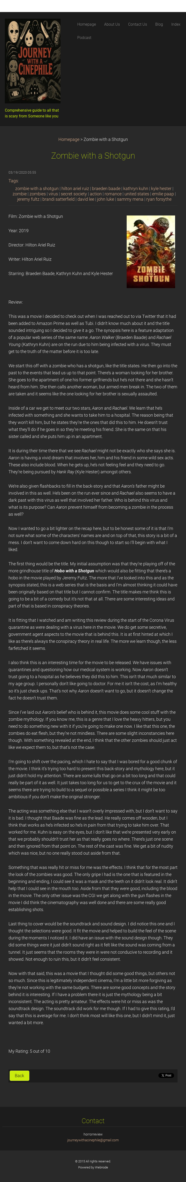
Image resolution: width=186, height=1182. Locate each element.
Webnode (101, 1167)
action (96, 194)
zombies (38, 194)
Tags (13, 180)
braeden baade (106, 188)
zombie (20, 194)
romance (113, 194)
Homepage (68, 139)
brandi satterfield (58, 199)
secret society (74, 194)
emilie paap (163, 194)
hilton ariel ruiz (75, 188)
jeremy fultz (28, 199)
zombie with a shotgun (37, 188)
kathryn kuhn (135, 188)
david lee (86, 199)
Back (19, 1075)
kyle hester (161, 188)
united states (136, 194)
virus (53, 194)
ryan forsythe (158, 199)
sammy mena (130, 199)
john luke (105, 199)
